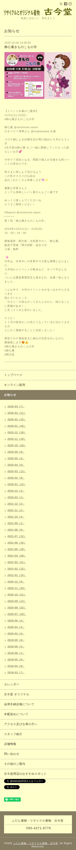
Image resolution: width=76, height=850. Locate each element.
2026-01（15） (16, 426)
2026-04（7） (16, 406)
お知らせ (10, 394)
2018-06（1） (16, 653)
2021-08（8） (16, 529)
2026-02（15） (16, 419)
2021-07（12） (16, 536)
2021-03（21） (16, 562)
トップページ (13, 375)
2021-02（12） (16, 568)
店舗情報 (10, 744)
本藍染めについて (16, 714)
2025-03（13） (16, 471)
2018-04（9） (16, 666)
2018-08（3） (16, 646)
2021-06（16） (16, 542)
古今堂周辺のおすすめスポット (25, 773)
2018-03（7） (16, 672)
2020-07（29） (16, 614)
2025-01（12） (16, 484)
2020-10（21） (16, 594)
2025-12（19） (16, 432)
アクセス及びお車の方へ (20, 724)
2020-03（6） (16, 633)
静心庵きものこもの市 (20, 47)
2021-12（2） (16, 503)
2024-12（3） (16, 490)
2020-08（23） (16, 607)
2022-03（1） (16, 497)
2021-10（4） (16, 516)
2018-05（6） (16, 659)
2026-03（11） (16, 413)
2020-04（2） (16, 627)
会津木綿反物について (19, 704)
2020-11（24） (16, 588)
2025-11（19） (16, 439)
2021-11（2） (16, 510)
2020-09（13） (16, 601)
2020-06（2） (16, 620)
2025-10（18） (16, 445)
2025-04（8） (16, 465)
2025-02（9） (16, 478)
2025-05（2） (16, 458)
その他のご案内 (14, 763)
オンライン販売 (14, 384)
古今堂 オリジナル (16, 694)
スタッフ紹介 (13, 734)
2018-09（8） (16, 640)
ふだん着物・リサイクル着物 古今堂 (35, 843)
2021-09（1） (16, 523)
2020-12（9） (16, 581)
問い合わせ (11, 754)
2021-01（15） (16, 575)
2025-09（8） (16, 452)
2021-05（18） (16, 549)
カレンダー (11, 684)
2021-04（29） (16, 555)
